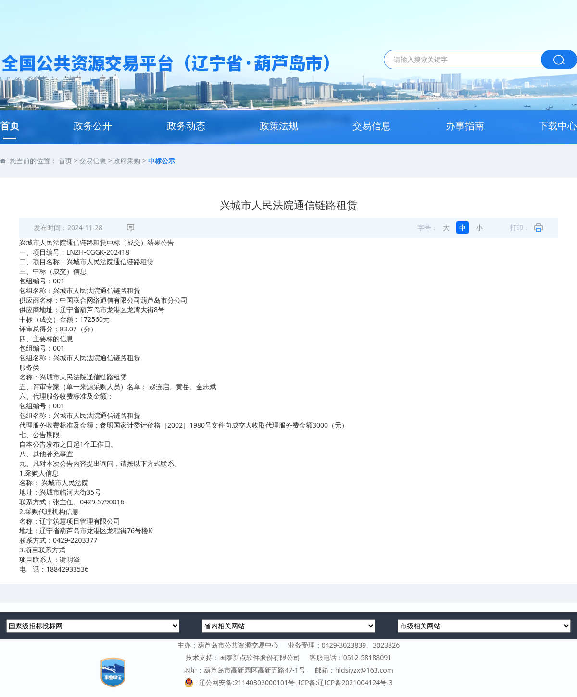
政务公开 (93, 125)
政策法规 (279, 125)
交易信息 (371, 125)
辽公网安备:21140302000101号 (241, 682)
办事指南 (465, 125)
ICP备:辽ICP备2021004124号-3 (345, 682)
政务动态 (186, 125)
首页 (9, 125)
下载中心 (558, 125)
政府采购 (126, 160)
